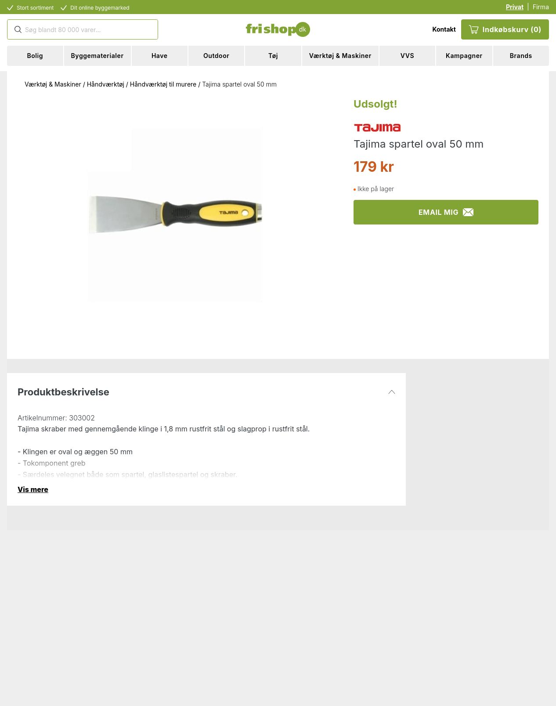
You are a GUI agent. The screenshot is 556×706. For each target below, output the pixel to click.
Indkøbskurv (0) (505, 29)
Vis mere (33, 489)
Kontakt (443, 29)
